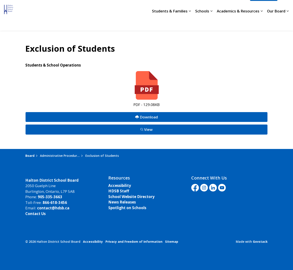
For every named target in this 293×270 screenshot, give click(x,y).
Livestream (209, 7)
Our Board (276, 22)
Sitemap (171, 241)
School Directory (157, 7)
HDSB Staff (118, 190)
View (146, 129)
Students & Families (170, 22)
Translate (236, 7)
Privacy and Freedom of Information (133, 241)
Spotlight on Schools (127, 207)
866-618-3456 (55, 202)
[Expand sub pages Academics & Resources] (261, 23)
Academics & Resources (238, 22)
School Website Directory (131, 196)
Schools (202, 22)
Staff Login (185, 7)
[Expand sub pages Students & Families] (190, 23)
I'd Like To (263, 8)
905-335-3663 (50, 196)
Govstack (260, 241)
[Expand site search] (285, 7)
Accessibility (119, 185)
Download (146, 117)
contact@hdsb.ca (53, 207)
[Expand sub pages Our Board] (287, 23)
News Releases (122, 202)
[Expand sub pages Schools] (211, 23)
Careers (132, 7)
